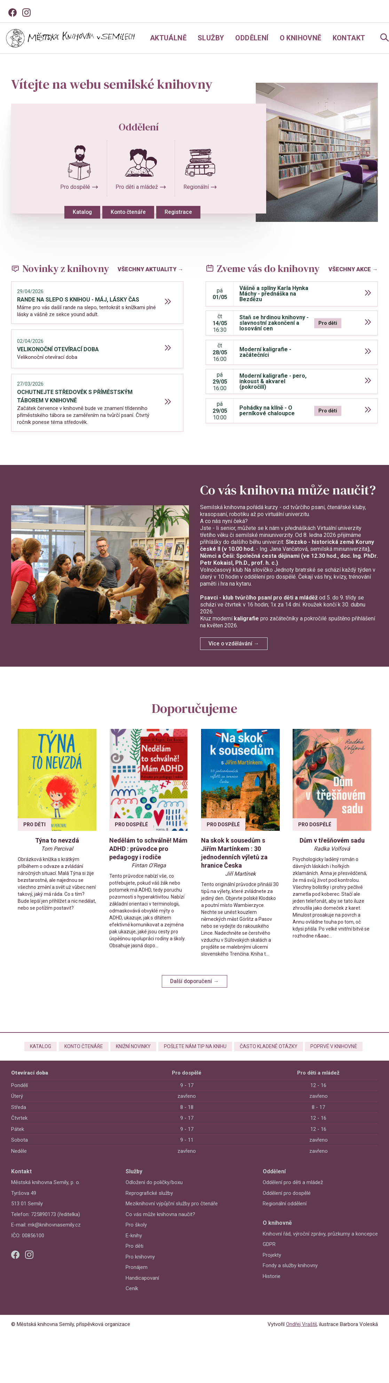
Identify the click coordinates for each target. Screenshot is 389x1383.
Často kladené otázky (272, 1053)
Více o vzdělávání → (234, 641)
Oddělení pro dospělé (287, 1202)
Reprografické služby (149, 1202)
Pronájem (137, 1276)
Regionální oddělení (285, 1212)
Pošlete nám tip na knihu (195, 1053)
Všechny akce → (353, 267)
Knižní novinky (129, 1053)
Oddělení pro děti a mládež (293, 1191)
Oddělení (251, 38)
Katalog (75, 213)
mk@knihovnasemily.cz (54, 1234)
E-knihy (134, 1244)
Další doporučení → (195, 985)
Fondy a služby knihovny (290, 1274)
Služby (211, 38)
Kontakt (349, 38)
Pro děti (134, 1255)
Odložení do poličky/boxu (154, 1191)
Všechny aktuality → (150, 267)
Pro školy (136, 1234)
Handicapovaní (142, 1287)
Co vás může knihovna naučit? (160, 1223)
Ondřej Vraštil (301, 1333)
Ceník (132, 1297)
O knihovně (300, 38)
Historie (271, 1285)
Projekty (272, 1264)
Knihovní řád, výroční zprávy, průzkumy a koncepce (320, 1242)
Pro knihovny (140, 1265)
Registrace (181, 213)
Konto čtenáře (126, 213)
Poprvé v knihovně (341, 1053)
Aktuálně (168, 38)
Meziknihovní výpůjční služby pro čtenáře (172, 1212)
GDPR (269, 1253)
